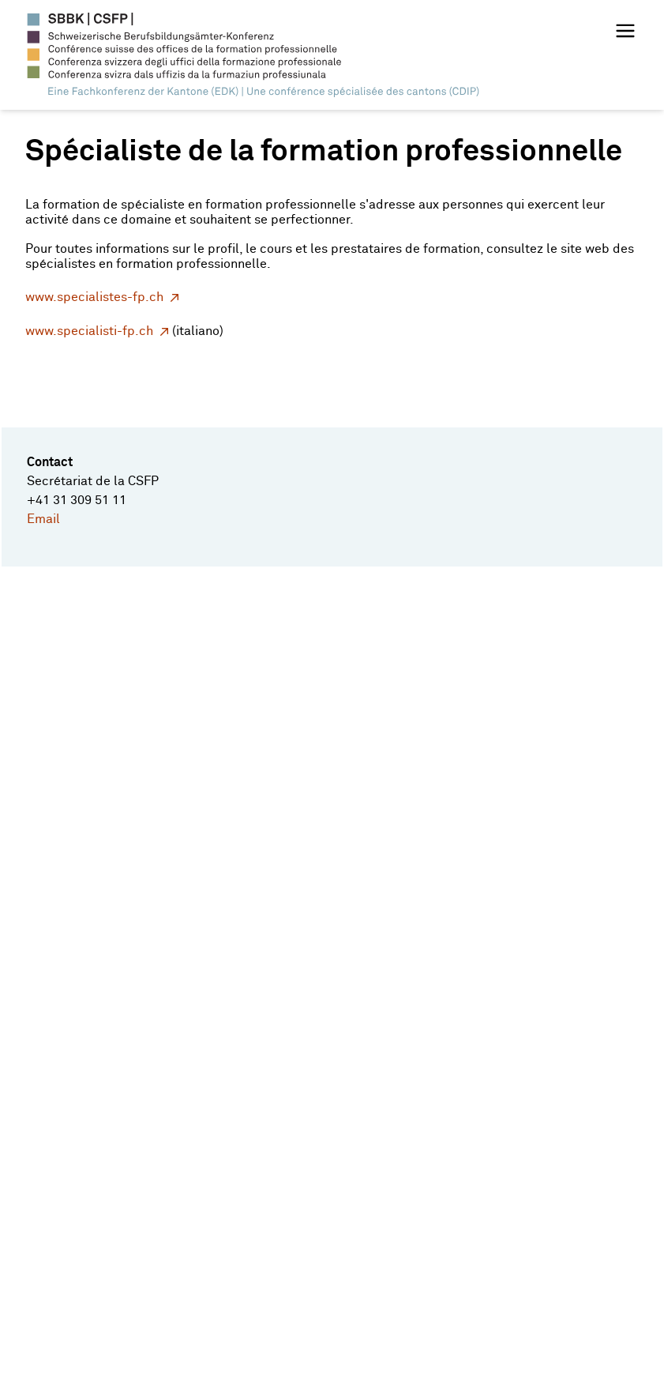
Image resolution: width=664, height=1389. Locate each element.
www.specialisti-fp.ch (89, 331)
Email (43, 519)
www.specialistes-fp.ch (94, 297)
